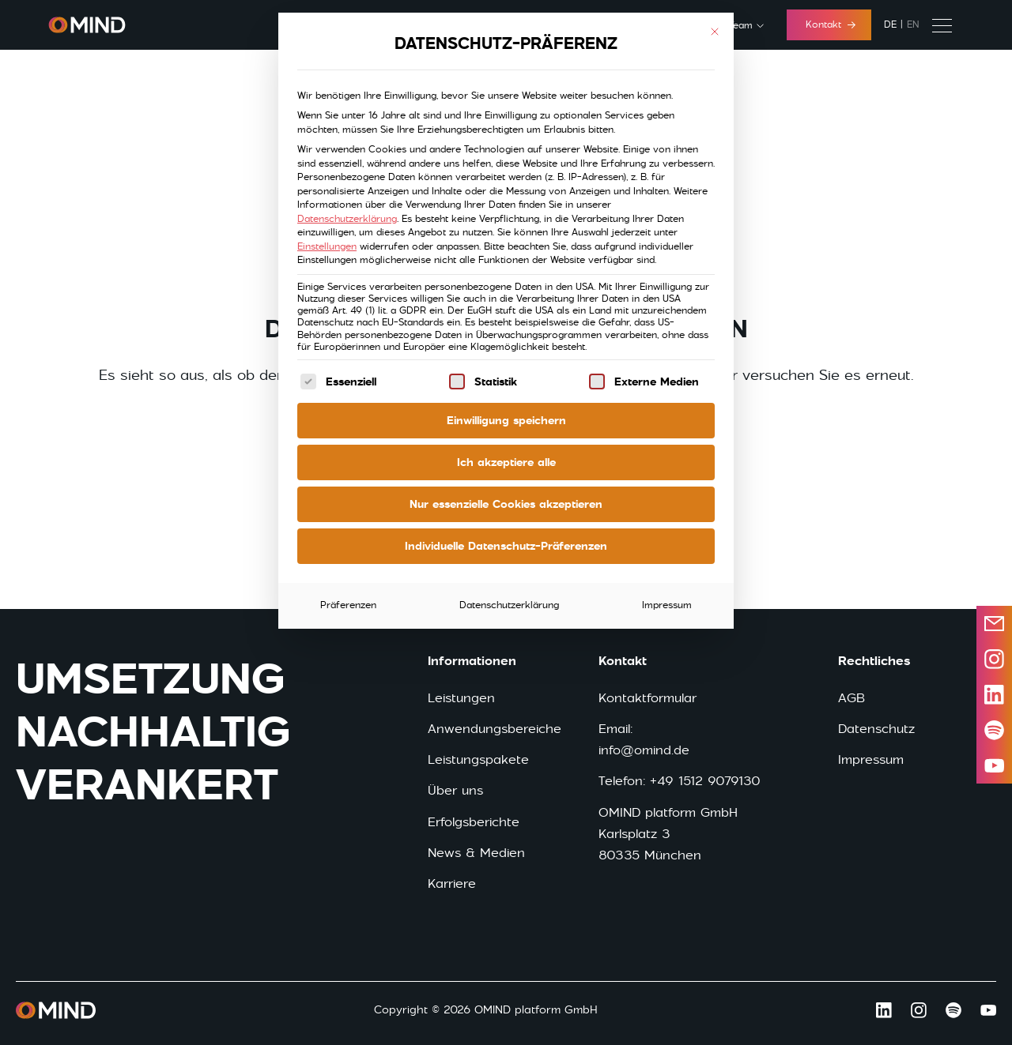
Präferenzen (348, 605)
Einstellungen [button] (327, 246)
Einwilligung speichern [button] (506, 420)
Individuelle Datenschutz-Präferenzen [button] (506, 545)
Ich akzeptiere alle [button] (506, 462)
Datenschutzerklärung (347, 218)
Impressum (667, 605)
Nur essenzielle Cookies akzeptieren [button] (506, 504)
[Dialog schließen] (714, 31)
